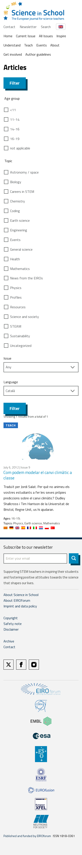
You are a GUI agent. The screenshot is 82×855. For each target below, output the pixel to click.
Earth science (20, 220)
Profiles (16, 297)
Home (7, 36)
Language (10, 382)
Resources (18, 307)
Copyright (10, 618)
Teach (28, 45)
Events (41, 45)
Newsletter (28, 26)
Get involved (12, 54)
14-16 (14, 129)
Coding (15, 210)
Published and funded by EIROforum (27, 836)
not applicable (20, 148)
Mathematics (20, 268)
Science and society (24, 316)
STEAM (15, 326)
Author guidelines (38, 54)
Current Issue (25, 36)
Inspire (61, 36)
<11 (13, 109)
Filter (15, 83)
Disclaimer (11, 629)
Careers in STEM (22, 191)
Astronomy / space (24, 172)
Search (46, 26)
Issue (7, 358)
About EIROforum (16, 600)
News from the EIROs (26, 278)
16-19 (14, 138)
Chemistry (17, 201)
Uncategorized (20, 345)
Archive (8, 641)
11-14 (14, 119)
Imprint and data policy (20, 606)
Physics (15, 287)
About (54, 45)
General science (21, 249)
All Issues (46, 36)
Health (15, 259)
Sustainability (20, 336)
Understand (12, 45)
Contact (9, 26)
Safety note (12, 623)
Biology (15, 181)
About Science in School (20, 594)
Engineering (18, 230)
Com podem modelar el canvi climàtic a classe (37, 475)
